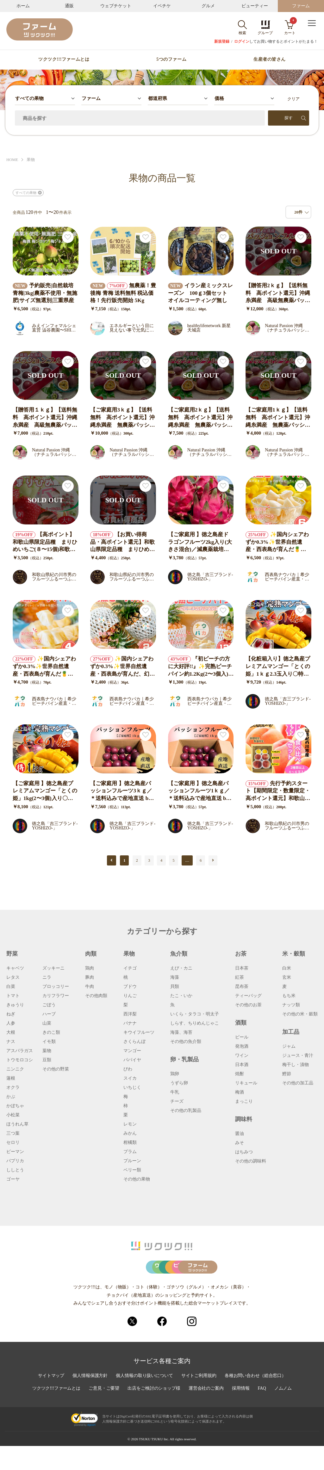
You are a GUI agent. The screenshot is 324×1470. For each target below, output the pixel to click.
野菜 (12, 954)
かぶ (10, 1097)
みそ (239, 1143)
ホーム (23, 5)
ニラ (46, 977)
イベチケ (162, 5)
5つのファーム (171, 59)
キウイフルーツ (138, 1032)
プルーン (132, 1161)
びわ (127, 1069)
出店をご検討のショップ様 (154, 1413)
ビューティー (254, 5)
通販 (69, 5)
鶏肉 (89, 968)
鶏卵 (174, 1074)
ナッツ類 (291, 1005)
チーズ (177, 1101)
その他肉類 (96, 996)
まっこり (244, 1101)
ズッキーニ (53, 968)
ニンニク (15, 1069)
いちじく (132, 1087)
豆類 (46, 1060)
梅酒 (239, 1092)
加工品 (290, 1032)
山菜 (46, 1023)
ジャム (289, 1046)
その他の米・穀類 (300, 1014)
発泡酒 (241, 1046)
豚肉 (89, 977)
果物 (31, 160)
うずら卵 (179, 1083)
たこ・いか (181, 996)
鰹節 (286, 1074)
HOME (12, 160)
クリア (293, 99)
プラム (130, 1152)
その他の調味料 (250, 1161)
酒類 (240, 1023)
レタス (13, 977)
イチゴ (130, 968)
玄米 (286, 977)
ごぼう (49, 1005)
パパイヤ (132, 1060)
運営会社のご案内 (206, 1413)
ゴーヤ (13, 1179)
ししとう (15, 1170)
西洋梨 (130, 1014)
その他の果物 (136, 1179)
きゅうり (15, 1005)
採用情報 (241, 1413)
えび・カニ (181, 968)
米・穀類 (293, 954)
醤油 (239, 1134)
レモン (130, 1124)
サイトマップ (50, 1400)
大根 (10, 1032)
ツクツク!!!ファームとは (63, 59)
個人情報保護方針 (89, 1400)
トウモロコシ (19, 1060)
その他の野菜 (55, 1069)
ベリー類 (132, 1170)
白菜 (10, 986)
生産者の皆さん (269, 59)
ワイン (241, 1055)
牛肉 (89, 986)
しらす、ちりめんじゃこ (194, 1023)
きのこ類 (51, 1032)
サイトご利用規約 (199, 1400)
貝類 (174, 986)
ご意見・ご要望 (103, 1413)
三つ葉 (13, 1133)
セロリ (13, 1142)
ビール (241, 1037)
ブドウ (130, 986)
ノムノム (284, 1413)
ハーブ (49, 1014)
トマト (13, 996)
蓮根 (10, 1078)
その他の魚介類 (185, 1041)
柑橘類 (130, 1142)
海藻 (174, 977)
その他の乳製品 (185, 1110)
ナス (10, 1041)
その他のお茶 (248, 1005)
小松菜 (13, 1115)
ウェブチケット (115, 5)
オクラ (13, 1087)
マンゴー (132, 1051)
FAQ (263, 1413)
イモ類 (49, 1041)
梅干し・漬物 (295, 1065)
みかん (130, 1133)
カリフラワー (55, 996)
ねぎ (10, 1014)
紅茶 (239, 977)
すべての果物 (26, 193)
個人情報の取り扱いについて (144, 1400)
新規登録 (221, 41)
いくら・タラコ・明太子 (194, 1014)
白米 (286, 968)
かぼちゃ (15, 1106)
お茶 (240, 954)
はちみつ (244, 1152)
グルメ (208, 5)
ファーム (301, 5)
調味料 (243, 1119)
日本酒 (241, 1065)
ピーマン (15, 1152)
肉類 (91, 954)
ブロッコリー (55, 986)
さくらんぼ (134, 1041)
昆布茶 (241, 986)
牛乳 (174, 1092)
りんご (130, 996)
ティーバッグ (248, 996)
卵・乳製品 (184, 1059)
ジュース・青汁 (297, 1055)
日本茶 (241, 968)
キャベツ (15, 968)
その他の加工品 (297, 1083)
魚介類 (178, 954)
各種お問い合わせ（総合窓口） (256, 1400)
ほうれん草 (17, 1124)
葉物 (46, 1051)
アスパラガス (19, 1051)
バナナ (130, 1023)
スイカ (130, 1078)
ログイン (241, 41)
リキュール (246, 1083)
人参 (10, 1023)
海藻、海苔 (181, 1032)
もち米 (289, 996)
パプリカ (15, 1161)
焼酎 (239, 1074)
